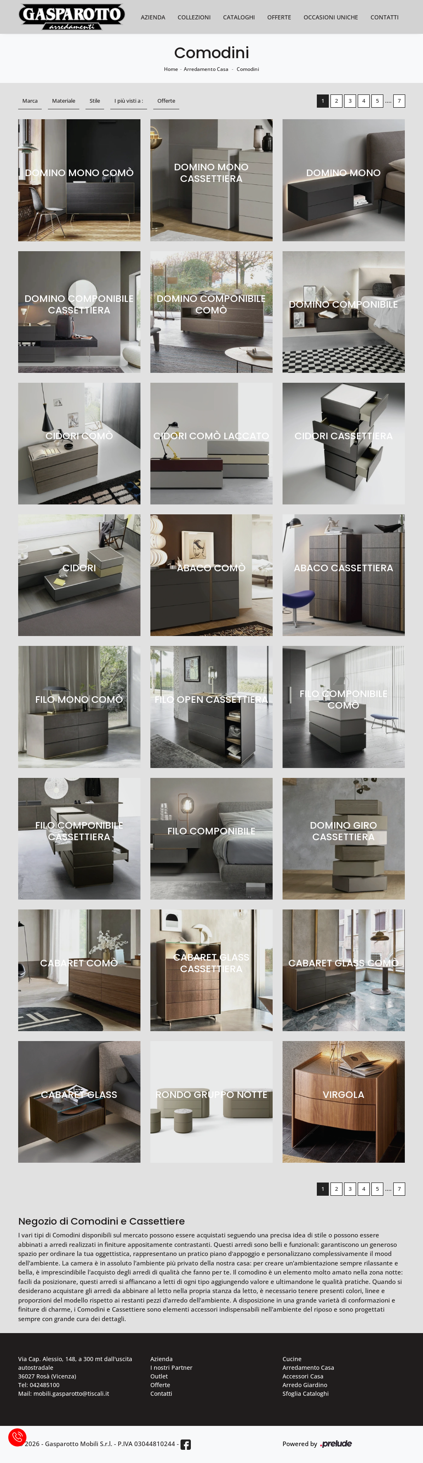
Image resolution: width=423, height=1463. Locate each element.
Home (171, 69)
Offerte (279, 17)
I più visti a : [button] (128, 100)
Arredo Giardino (305, 1385)
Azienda (153, 17)
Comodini (248, 69)
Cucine (292, 1359)
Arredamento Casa (206, 69)
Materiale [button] (63, 100)
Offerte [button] (166, 100)
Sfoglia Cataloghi (306, 1393)
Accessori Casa (303, 1376)
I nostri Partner (171, 1367)
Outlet (159, 1376)
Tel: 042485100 (38, 1385)
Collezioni (194, 17)
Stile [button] (95, 100)
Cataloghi (239, 17)
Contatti (385, 17)
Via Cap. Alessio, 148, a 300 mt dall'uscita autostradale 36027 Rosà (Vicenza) (75, 1367)
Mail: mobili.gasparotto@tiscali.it (63, 1393)
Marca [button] (30, 100)
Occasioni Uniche (331, 17)
